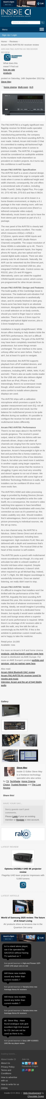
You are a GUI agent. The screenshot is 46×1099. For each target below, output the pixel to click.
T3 (7, 781)
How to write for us (10, 1084)
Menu (4, 29)
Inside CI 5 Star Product (23, 885)
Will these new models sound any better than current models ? (15, 976)
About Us (5, 1063)
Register (20, 820)
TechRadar (15, 781)
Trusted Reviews (19, 784)
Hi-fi (31, 87)
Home (4, 41)
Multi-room (23, 87)
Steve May (6, 81)
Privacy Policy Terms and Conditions (7, 1070)
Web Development (32, 1093)
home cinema (10, 87)
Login (15, 816)
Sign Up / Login (9, 35)
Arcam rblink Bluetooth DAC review (18, 672)
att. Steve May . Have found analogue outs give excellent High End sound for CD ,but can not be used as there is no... (16, 1027)
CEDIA (4, 1088)
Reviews (13, 41)
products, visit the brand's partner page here (22, 653)
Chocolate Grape (36, 1096)
